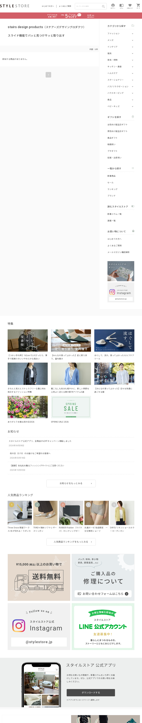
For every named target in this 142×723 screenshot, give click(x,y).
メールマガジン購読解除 (118, 252)
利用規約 (3, 712)
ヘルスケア (112, 73)
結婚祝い (111, 144)
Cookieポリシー (59, 712)
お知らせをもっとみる (71, 483)
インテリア (112, 47)
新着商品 (111, 176)
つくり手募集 (53, 706)
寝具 (109, 53)
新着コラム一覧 (114, 214)
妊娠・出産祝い (114, 158)
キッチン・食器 (114, 66)
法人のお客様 (39, 706)
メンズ (110, 40)
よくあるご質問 (65, 6)
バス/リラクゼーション (118, 86)
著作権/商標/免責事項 (9, 716)
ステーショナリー (115, 80)
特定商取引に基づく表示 (77, 712)
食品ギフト (112, 138)
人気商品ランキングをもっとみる (71, 542)
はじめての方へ (48, 6)
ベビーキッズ (113, 106)
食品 (109, 100)
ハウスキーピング (115, 93)
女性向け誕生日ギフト (117, 124)
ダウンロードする (91, 619)
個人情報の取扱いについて (41, 712)
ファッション (113, 33)
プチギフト (112, 151)
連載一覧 (111, 221)
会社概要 (92, 712)
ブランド (111, 196)
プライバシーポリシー (17, 712)
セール (110, 183)
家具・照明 (112, 60)
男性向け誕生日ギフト (117, 131)
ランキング (112, 189)
